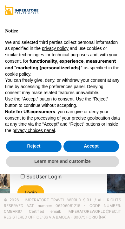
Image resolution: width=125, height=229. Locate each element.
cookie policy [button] (17, 74)
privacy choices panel (33, 130)
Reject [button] (33, 146)
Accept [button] (91, 146)
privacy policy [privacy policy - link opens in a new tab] (55, 48)
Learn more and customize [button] (62, 161)
